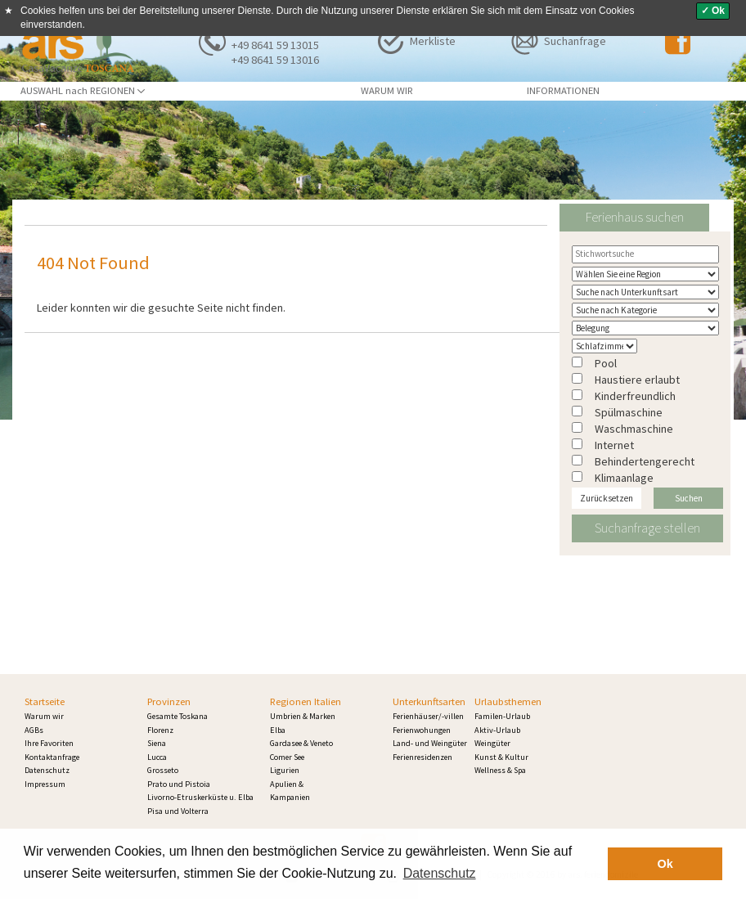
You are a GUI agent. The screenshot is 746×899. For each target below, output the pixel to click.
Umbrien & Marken (302, 716)
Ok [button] (665, 863)
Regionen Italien (305, 701)
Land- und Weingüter (430, 743)
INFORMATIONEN (563, 90)
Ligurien (284, 770)
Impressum (45, 784)
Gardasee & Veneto (301, 743)
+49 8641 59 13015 (275, 45)
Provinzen (169, 701)
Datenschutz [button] (439, 873)
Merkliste (433, 41)
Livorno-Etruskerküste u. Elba (200, 797)
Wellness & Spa (500, 770)
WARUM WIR (387, 90)
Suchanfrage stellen (647, 528)
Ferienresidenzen (422, 757)
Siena (156, 743)
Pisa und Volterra (178, 811)
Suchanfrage (575, 41)
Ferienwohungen (422, 730)
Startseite (45, 701)
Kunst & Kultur (501, 757)
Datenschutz (47, 770)
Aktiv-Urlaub (497, 730)
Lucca (157, 757)
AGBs (34, 730)
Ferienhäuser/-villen (428, 716)
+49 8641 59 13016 (275, 59)
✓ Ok (713, 10)
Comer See (287, 757)
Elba (277, 730)
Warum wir (44, 716)
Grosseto (162, 770)
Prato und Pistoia (178, 784)
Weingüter (492, 743)
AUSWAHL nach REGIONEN (82, 90)
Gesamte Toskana (177, 716)
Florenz (160, 730)
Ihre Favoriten (49, 743)
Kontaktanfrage (52, 757)
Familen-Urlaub (502, 716)
